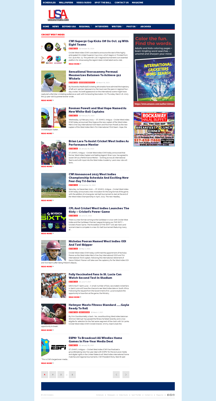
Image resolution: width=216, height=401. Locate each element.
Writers (117, 26)
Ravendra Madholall (87, 82)
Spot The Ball (103, 2)
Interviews (101, 26)
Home (46, 26)
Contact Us (122, 2)
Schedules (49, 2)
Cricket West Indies (53, 35)
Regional (85, 26)
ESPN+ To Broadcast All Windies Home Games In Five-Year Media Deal (95, 339)
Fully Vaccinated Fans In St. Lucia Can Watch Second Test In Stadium (95, 276)
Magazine (137, 2)
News (55, 26)
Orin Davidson (84, 312)
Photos (131, 26)
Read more (74, 64)
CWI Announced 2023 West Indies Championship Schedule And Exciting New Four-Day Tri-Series (98, 178)
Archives (146, 26)
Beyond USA (69, 26)
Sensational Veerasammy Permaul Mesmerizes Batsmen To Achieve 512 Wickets (95, 75)
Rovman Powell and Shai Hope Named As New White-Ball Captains (97, 110)
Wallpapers (66, 2)
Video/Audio (83, 2)
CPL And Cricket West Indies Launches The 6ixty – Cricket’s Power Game (99, 210)
